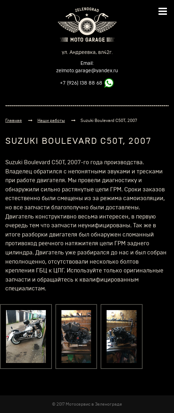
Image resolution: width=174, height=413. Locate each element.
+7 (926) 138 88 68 (81, 83)
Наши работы (51, 120)
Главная (13, 120)
